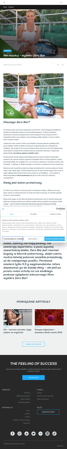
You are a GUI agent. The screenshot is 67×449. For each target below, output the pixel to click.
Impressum (26, 423)
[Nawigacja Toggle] (4, 2)
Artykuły (27, 414)
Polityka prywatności (10, 444)
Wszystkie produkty (24, 402)
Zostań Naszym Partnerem (45, 396)
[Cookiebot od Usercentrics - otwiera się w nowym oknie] (57, 209)
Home (5, 7)
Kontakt (39, 393)
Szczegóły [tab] (33, 214)
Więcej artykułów (33, 344)
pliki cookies (21, 444)
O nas (28, 410)
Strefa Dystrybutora (43, 399)
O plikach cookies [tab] (55, 214)
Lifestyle (10, 7)
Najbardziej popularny (23, 396)
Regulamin (60, 446)
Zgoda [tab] (12, 214)
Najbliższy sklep (48, 412)
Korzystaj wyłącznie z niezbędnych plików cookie (13, 238)
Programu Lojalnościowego (21, 420)
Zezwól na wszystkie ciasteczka (55, 238)
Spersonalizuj (33, 238)
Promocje (27, 393)
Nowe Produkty (25, 399)
